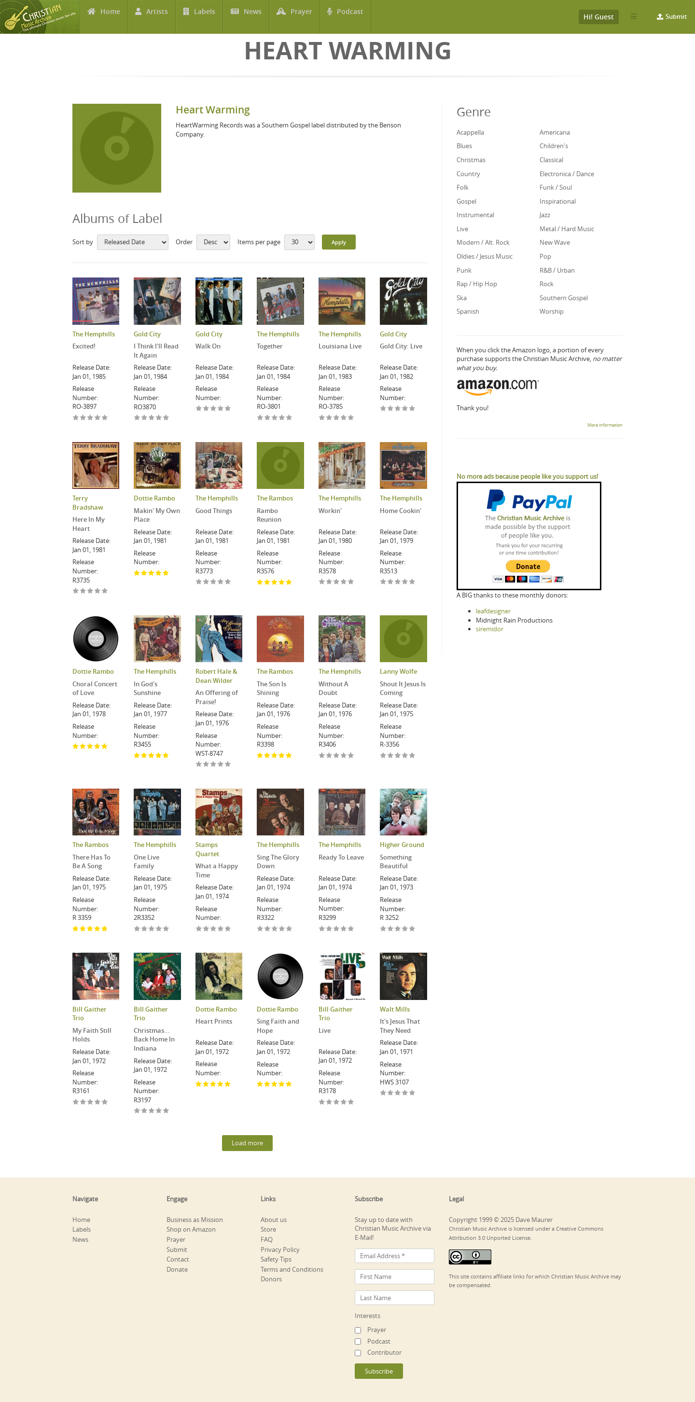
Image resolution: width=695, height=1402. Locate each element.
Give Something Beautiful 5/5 (412, 929)
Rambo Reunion (269, 515)
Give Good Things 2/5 (206, 582)
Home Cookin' (400, 510)
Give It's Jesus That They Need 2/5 (390, 1093)
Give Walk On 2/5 (206, 409)
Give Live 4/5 (344, 1102)
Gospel (466, 201)
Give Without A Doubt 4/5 (344, 756)
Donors (271, 1279)
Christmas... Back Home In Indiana (154, 1039)
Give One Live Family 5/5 (166, 929)
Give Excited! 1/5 (76, 418)
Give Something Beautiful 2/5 (390, 929)
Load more (247, 1142)
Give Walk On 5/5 (228, 409)
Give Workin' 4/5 (344, 582)
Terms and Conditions (292, 1269)
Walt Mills (395, 1009)
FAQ (267, 1239)
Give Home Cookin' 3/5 (398, 582)
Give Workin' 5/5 (351, 582)
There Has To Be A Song (91, 862)
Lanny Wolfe (398, 671)
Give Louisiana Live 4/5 (344, 418)
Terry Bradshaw (87, 503)
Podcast (350, 17)
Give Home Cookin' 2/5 (390, 582)
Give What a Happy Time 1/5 (199, 929)
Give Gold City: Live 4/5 (405, 409)
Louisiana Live (340, 346)
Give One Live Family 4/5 (159, 929)
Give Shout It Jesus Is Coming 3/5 (398, 756)
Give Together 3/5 (274, 418)
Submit (676, 16)
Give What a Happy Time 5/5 (228, 929)
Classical (551, 159)
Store (268, 1229)
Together (270, 346)
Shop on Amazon (191, 1229)
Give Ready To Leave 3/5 (336, 929)
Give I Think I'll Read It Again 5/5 (166, 418)
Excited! (84, 346)
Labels (204, 17)
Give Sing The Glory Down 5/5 (289, 929)
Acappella (470, 132)
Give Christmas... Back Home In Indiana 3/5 (151, 1111)
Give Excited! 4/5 (97, 418)
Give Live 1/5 (322, 1102)
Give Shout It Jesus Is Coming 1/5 (383, 756)
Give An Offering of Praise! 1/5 (199, 764)
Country (468, 173)
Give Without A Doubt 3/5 (336, 756)
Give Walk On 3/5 (213, 409)
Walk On (208, 346)
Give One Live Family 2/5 (144, 929)
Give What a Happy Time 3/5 (213, 929)
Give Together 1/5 (260, 418)
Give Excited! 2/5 (83, 418)
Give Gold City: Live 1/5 (383, 409)
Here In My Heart (88, 524)
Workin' (330, 510)
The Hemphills (93, 334)
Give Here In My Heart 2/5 (83, 591)
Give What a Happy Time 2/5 (206, 929)
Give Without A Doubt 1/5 (322, 756)
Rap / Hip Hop (477, 283)
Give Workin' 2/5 (329, 582)
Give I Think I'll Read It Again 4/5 (159, 418)
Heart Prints (213, 1021)
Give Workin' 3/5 (336, 582)
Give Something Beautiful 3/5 (398, 929)
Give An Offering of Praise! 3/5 (213, 764)
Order (184, 241)
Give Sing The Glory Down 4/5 (282, 929)
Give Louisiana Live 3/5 (336, 418)
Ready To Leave (341, 857)
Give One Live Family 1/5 (137, 929)
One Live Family (146, 862)
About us (274, 1219)
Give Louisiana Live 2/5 (329, 418)
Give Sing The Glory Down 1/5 (260, 929)
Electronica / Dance (567, 173)
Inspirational (558, 201)
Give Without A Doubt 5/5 (351, 756)
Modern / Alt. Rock (483, 242)
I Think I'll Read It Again (156, 351)
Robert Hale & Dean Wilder (216, 676)
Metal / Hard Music (567, 228)
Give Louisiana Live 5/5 (351, 418)
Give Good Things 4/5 (220, 582)
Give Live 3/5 (336, 1102)
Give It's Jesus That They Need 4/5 (405, 1093)
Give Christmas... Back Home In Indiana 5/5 (166, 1111)
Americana (555, 132)
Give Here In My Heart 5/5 (105, 591)
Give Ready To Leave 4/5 (344, 929)
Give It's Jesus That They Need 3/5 (398, 1093)
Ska (462, 297)
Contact (178, 1259)
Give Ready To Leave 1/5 (322, 929)
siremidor (489, 629)
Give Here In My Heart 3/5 (90, 591)
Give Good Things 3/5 (213, 582)
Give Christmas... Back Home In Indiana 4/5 (159, 1111)
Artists (157, 17)
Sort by (82, 241)
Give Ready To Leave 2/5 (329, 929)
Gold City (147, 334)
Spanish (468, 311)
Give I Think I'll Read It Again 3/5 (151, 418)
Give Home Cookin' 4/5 (405, 582)
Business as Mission (195, 1219)
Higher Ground (402, 844)
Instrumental (475, 214)
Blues (464, 145)
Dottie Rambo (154, 498)
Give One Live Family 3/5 (151, 929)
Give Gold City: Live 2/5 (390, 409)
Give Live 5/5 (351, 1102)
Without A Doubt (333, 688)
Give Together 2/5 (267, 418)
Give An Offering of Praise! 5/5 (228, 764)
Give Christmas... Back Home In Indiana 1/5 (137, 1111)
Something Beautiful (396, 862)
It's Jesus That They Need (400, 1026)
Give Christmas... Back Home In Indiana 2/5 (144, 1111)
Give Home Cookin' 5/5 (412, 582)
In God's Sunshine (147, 688)
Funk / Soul (556, 187)
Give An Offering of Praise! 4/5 (220, 764)
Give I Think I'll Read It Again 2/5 (144, 418)
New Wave (555, 242)
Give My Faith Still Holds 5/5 (105, 1102)
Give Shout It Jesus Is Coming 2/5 (390, 756)
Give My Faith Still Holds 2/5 (83, 1102)
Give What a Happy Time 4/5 (220, 929)
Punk (464, 270)
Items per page (258, 241)
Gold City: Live (401, 346)
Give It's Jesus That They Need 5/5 (412, 1093)
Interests (367, 1315)
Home (110, 17)
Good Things (213, 510)
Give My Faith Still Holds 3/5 (90, 1102)
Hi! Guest (599, 16)
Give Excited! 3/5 (90, 418)
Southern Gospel (564, 297)
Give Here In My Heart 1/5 (76, 591)
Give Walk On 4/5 (220, 409)
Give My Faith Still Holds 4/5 (97, 1102)
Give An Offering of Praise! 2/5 (206, 764)
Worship (552, 311)
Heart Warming (213, 109)
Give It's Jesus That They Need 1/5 (383, 1093)
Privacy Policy (280, 1249)
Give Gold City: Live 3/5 (398, 409)
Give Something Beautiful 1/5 (383, 929)
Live (325, 1030)
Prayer (302, 17)
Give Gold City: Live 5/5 (412, 409)
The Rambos (275, 498)
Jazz (545, 214)
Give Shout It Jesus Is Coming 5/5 (412, 756)
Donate (177, 1269)
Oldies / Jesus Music (485, 256)
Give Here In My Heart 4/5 (97, 591)
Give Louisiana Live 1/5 (322, 418)
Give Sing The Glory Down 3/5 (274, 929)
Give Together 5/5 (289, 418)
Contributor (384, 1352)
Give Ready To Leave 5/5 (351, 929)
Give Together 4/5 (282, 418)
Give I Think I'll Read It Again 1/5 (137, 418)
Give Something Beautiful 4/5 (405, 929)
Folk (463, 187)
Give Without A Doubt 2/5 (329, 756)
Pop (545, 256)
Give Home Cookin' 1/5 (383, 582)
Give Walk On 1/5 (199, 409)
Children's (554, 145)
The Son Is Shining (271, 688)
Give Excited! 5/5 (105, 418)
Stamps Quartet (207, 849)
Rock (547, 283)
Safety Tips (276, 1259)
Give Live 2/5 (329, 1102)
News (252, 17)
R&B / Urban (557, 270)
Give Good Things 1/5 (199, 582)
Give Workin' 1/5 (322, 582)
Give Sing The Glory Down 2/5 (267, 929)
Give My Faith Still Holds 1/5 (76, 1102)
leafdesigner (493, 611)
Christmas (471, 159)
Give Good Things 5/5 (228, 582)
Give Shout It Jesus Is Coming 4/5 (405, 756)
